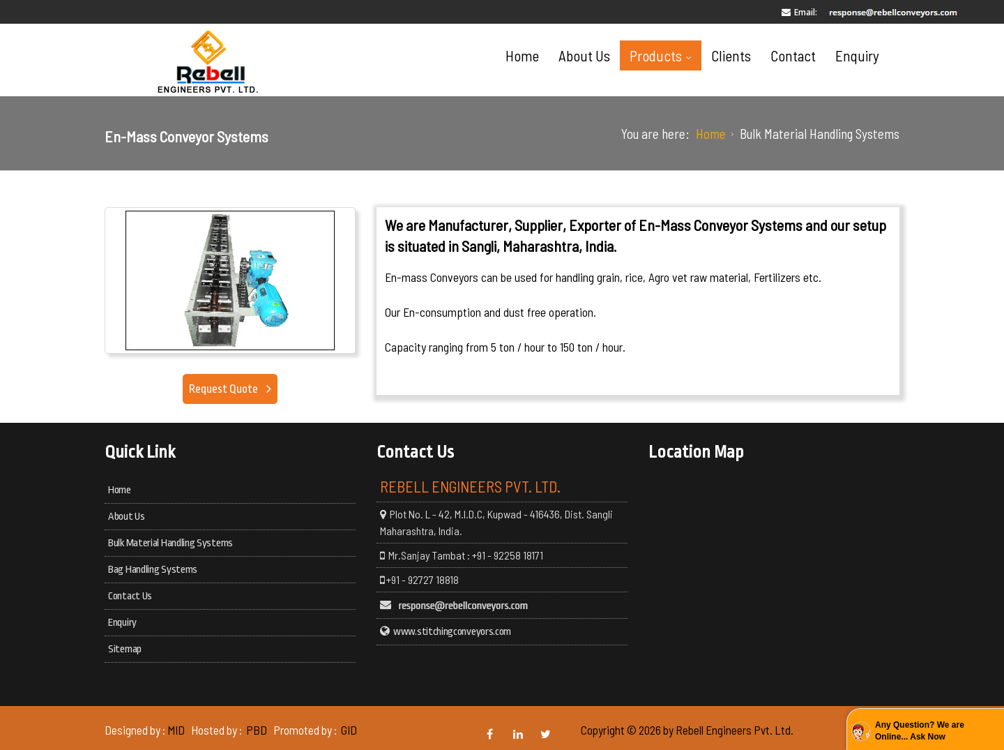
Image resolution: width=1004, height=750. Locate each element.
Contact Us (130, 596)
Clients (731, 55)
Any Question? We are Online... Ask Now (919, 731)
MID (176, 730)
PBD (256, 730)
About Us (584, 55)
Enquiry (857, 55)
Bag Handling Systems (152, 570)
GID (348, 730)
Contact (793, 55)
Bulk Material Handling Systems (170, 543)
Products (664, 55)
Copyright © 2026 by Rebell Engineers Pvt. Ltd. (687, 730)
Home (522, 55)
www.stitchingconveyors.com (452, 632)
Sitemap (125, 649)
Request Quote (224, 389)
